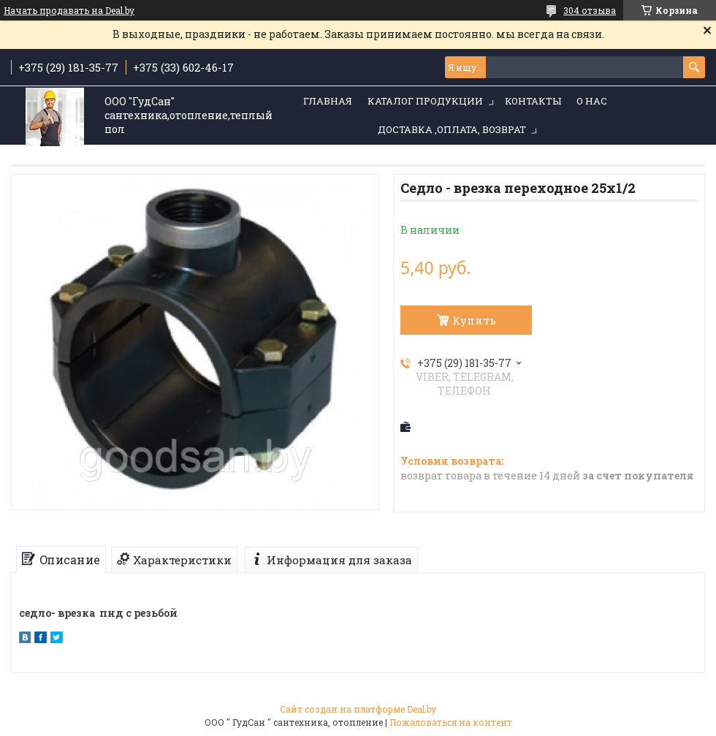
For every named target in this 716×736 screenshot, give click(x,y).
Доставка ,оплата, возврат (452, 129)
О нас (591, 100)
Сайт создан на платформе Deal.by (358, 709)
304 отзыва (589, 10)
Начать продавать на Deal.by (69, 10)
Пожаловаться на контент (450, 722)
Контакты (533, 100)
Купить (474, 320)
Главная (327, 100)
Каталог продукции (425, 100)
